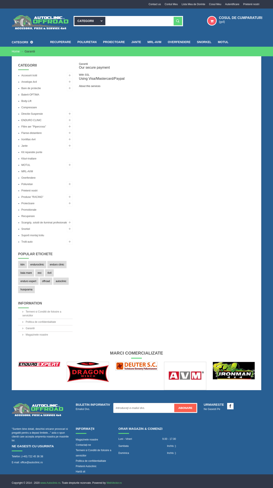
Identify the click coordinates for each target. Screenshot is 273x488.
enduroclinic (37, 264)
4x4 (49, 272)
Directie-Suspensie (32, 113)
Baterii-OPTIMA (30, 94)
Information (30, 303)
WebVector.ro (114, 482)
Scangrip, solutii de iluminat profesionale (44, 222)
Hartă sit (80, 471)
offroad (46, 281)
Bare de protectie (31, 88)
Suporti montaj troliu (32, 235)
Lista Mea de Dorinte (192, 4)
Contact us (152, 4)
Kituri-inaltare (28, 158)
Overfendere (28, 177)
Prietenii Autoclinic (86, 466)
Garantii (30, 328)
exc (40, 272)
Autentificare (231, 4)
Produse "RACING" (32, 196)
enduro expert (28, 281)
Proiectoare (27, 203)
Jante (24, 145)
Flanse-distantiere (31, 133)
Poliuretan (27, 184)
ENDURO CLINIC (31, 120)
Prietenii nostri (251, 4)
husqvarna (26, 289)
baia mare (26, 272)
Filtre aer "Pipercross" (33, 126)
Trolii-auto (27, 241)
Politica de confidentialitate (40, 321)
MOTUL (25, 165)
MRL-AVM (27, 171)
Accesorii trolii (29, 75)
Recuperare (28, 216)
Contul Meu (169, 4)
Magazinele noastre (36, 334)
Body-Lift (26, 101)
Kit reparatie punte (31, 152)
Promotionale (28, 209)
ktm (22, 264)
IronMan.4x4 (28, 139)
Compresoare (29, 107)
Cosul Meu (214, 4)
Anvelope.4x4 (29, 81)
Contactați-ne (83, 444)
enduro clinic (57, 264)
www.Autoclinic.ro (50, 482)
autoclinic (61, 281)
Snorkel (25, 228)
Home (16, 51)
